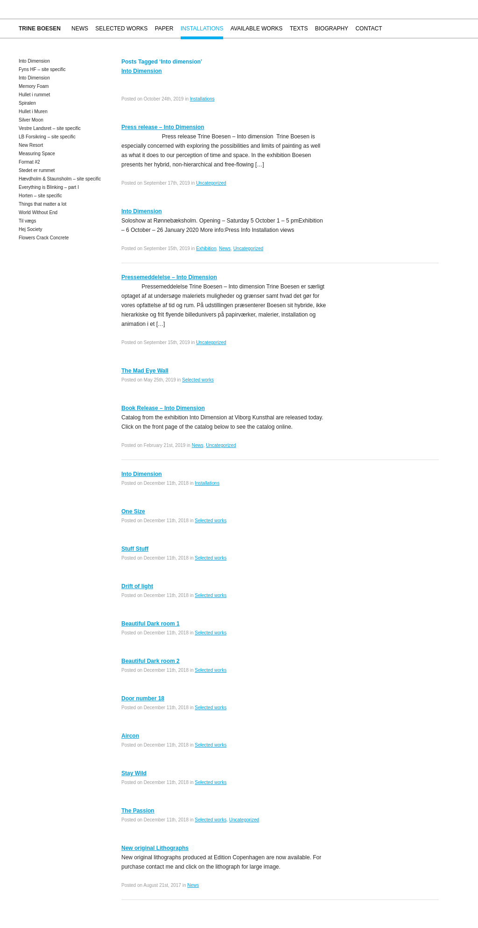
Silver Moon (31, 119)
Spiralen (27, 103)
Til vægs (27, 220)
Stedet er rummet (37, 170)
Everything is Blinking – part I (49, 187)
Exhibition (206, 248)
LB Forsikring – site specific (47, 136)
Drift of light (137, 586)
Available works (257, 28)
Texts (299, 28)
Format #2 (29, 162)
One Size (133, 511)
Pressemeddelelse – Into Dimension (169, 277)
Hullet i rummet (34, 94)
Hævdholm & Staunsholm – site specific (60, 178)
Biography (331, 28)
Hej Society (30, 229)
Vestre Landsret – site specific (50, 128)
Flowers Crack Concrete (44, 237)
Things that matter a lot (42, 204)
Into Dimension (34, 61)
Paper (164, 28)
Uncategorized (211, 183)
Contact (368, 28)
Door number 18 (142, 698)
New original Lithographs (155, 848)
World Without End (38, 212)
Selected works (121, 28)
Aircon (130, 736)
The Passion (138, 810)
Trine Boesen (40, 28)
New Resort (31, 145)
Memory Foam (34, 86)
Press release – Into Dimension (162, 127)
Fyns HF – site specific (42, 69)
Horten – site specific (40, 195)
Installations (202, 28)
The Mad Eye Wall (145, 370)
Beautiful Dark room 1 (150, 623)
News (79, 28)
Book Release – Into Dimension (163, 408)
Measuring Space (37, 153)
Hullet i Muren (33, 111)
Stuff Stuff (134, 549)
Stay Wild (134, 773)
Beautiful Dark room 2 (150, 661)
